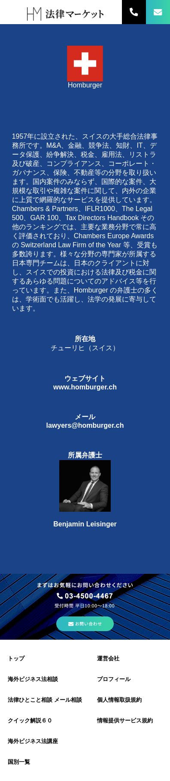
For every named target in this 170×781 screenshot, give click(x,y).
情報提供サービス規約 (125, 720)
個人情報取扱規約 (119, 700)
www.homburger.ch (85, 387)
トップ (16, 658)
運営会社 (108, 658)
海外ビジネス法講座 (33, 741)
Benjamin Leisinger (85, 524)
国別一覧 (19, 762)
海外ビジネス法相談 (33, 679)
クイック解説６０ (30, 720)
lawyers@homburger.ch (85, 425)
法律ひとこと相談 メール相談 (45, 700)
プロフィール (114, 679)
